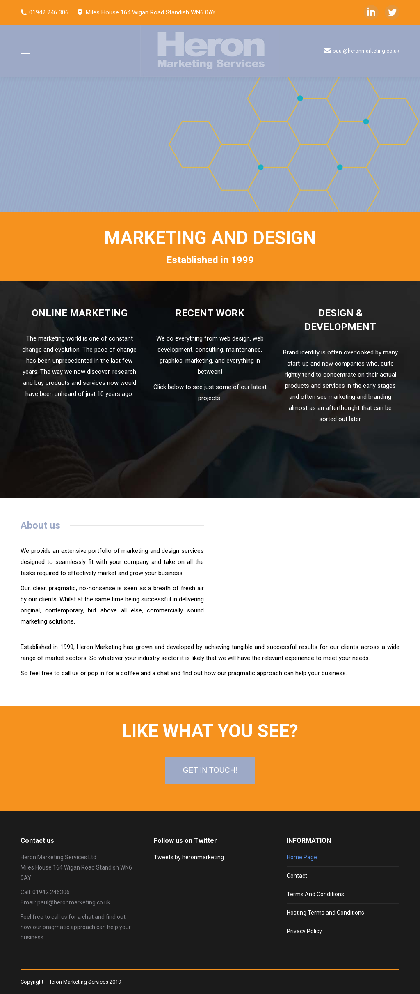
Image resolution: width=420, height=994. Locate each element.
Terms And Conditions (315, 894)
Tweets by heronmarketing (189, 857)
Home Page (302, 857)
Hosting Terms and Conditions (325, 912)
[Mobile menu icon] (25, 50)
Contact (297, 875)
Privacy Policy (304, 931)
